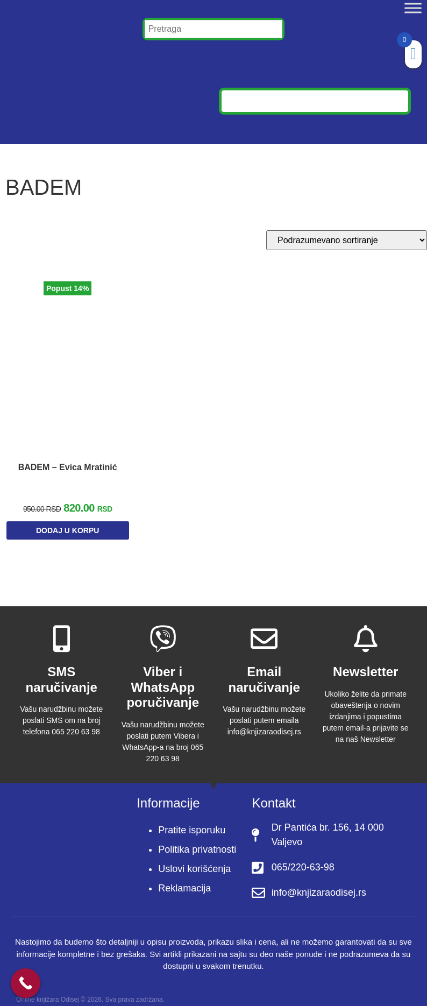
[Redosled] (346, 240)
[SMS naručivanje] (61, 627)
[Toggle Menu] (413, 8)
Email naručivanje (264, 669)
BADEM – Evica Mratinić (67, 458)
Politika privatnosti (197, 839)
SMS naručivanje (61, 669)
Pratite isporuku (191, 819)
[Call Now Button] (25, 983)
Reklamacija (184, 878)
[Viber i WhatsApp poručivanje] (163, 627)
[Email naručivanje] (264, 627)
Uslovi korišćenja (194, 858)
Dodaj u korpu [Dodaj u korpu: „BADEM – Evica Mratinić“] (67, 522)
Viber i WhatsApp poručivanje (162, 676)
